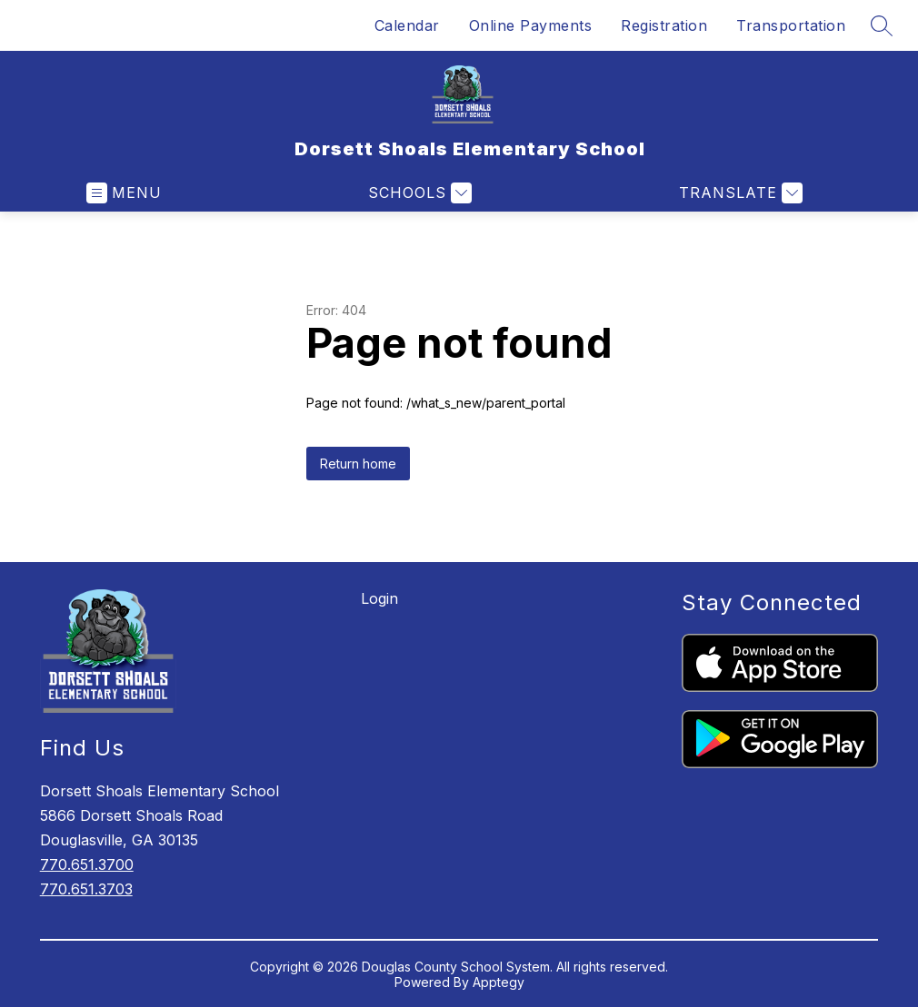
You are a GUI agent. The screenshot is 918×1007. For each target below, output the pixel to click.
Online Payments (531, 25)
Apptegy (498, 982)
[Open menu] (124, 193)
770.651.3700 (87, 864)
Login (379, 598)
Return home (358, 463)
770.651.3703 (86, 889)
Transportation (790, 25)
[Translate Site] (738, 193)
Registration (664, 25)
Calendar (407, 25)
